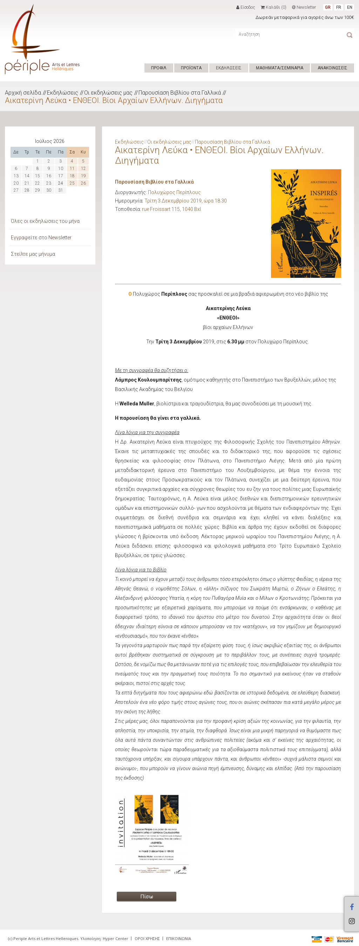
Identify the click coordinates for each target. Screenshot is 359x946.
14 (27, 175)
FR (338, 7)
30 (48, 190)
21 (27, 183)
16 (48, 175)
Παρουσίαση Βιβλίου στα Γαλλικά (179, 92)
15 (37, 175)
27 (16, 190)
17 (60, 175)
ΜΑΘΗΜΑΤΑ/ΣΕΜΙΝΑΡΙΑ (279, 68)
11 (72, 168)
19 (83, 175)
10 (60, 168)
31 (60, 190)
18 (72, 175)
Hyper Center (115, 938)
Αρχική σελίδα (23, 92)
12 (83, 168)
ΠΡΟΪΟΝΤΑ (191, 68)
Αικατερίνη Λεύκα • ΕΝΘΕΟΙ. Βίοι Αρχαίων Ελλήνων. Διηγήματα (114, 100)
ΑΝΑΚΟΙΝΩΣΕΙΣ (332, 68)
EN (349, 7)
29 (37, 190)
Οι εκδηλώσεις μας (108, 92)
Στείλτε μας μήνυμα (33, 254)
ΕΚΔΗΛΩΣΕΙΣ (229, 68)
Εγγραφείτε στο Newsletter (41, 237)
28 (27, 190)
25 (72, 183)
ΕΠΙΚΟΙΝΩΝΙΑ (178, 938)
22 (37, 183)
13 (16, 175)
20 (16, 183)
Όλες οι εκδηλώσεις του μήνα (45, 221)
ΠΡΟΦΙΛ (159, 68)
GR (328, 7)
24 (60, 183)
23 (48, 183)
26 (83, 183)
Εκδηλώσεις (62, 92)
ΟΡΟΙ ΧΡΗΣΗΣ (147, 938)
